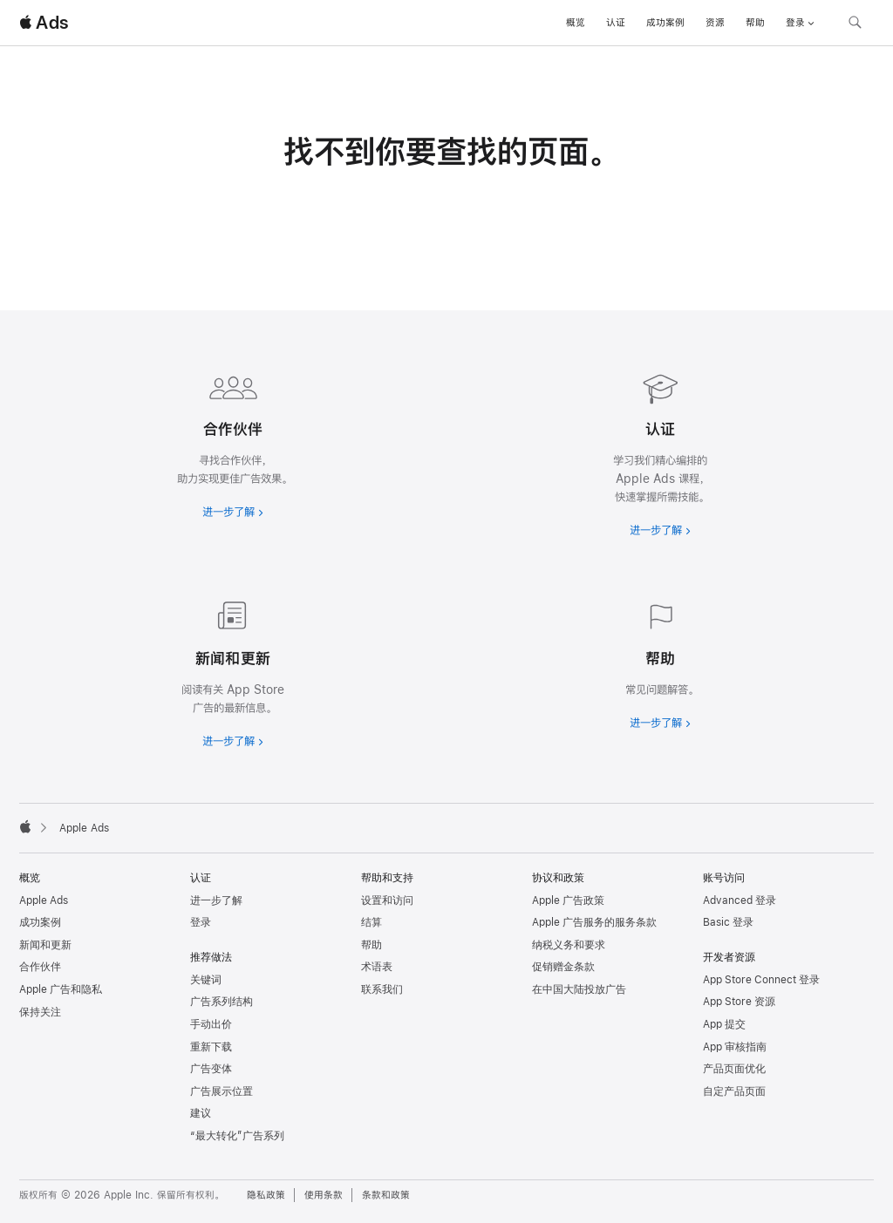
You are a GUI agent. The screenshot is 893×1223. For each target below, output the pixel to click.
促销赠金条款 (563, 967)
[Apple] (25, 826)
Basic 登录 (728, 922)
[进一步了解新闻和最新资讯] (232, 671)
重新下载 (211, 1047)
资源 (715, 22)
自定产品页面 (734, 1091)
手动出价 (211, 1024)
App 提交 (724, 1024)
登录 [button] (800, 22)
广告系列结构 (221, 1001)
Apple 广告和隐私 (60, 989)
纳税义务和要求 (568, 945)
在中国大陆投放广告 (579, 989)
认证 (615, 22)
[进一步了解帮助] (660, 662)
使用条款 (323, 1195)
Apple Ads (43, 900)
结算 (371, 922)
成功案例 (665, 22)
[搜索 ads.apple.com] (854, 24)
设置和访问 (387, 900)
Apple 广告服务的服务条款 (594, 922)
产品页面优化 (734, 1069)
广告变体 (211, 1069)
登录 (200, 922)
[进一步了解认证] (660, 451)
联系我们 (382, 989)
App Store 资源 (739, 1001)
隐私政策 (266, 1195)
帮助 (755, 22)
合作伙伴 (40, 967)
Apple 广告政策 (568, 900)
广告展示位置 (221, 1091)
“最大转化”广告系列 (237, 1136)
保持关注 (40, 1012)
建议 (200, 1113)
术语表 (376, 967)
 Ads (43, 22)
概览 (575, 22)
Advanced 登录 (739, 900)
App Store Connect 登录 (761, 980)
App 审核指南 (735, 1047)
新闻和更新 (45, 945)
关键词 (206, 980)
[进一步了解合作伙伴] (232, 442)
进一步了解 (216, 900)
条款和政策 (386, 1195)
